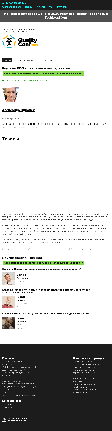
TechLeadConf (56, 17)
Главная (7, 60)
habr (24, 3)
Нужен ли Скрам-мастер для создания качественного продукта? (42, 269)
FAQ (51, 7)
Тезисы (29, 7)
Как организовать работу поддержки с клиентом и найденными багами (45, 314)
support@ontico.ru (11, 364)
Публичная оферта (82, 362)
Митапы (40, 7)
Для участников (25, 60)
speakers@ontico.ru (26, 395)
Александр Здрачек (18, 110)
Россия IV (7, 407)
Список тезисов (47, 60)
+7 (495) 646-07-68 (12, 362)
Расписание (8, 7)
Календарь (7, 404)
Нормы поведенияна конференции (17, 420)
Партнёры (61, 7)
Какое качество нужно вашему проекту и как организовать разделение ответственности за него (46, 291)
